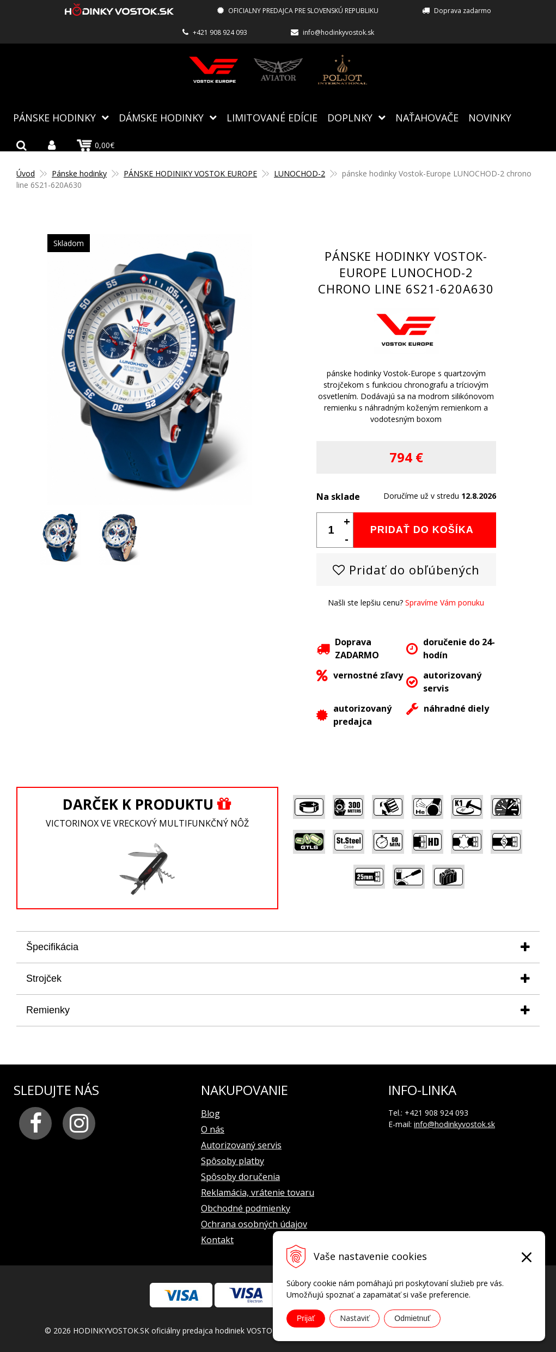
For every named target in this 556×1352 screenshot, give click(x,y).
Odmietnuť (412, 1318)
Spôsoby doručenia (240, 1176)
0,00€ (95, 145)
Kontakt (217, 1239)
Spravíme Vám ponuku (444, 602)
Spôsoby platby (232, 1160)
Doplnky (349, 117)
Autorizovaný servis (241, 1145)
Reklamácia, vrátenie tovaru (257, 1192)
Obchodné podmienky (245, 1208)
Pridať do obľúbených (406, 569)
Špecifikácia (52, 946)
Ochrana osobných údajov (254, 1223)
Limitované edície (272, 117)
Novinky (489, 117)
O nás (212, 1129)
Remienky (48, 1009)
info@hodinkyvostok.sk (338, 32)
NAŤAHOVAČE (427, 117)
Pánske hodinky (54, 117)
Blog (210, 1113)
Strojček (44, 977)
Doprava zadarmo (462, 10)
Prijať (306, 1318)
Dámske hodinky (161, 117)
